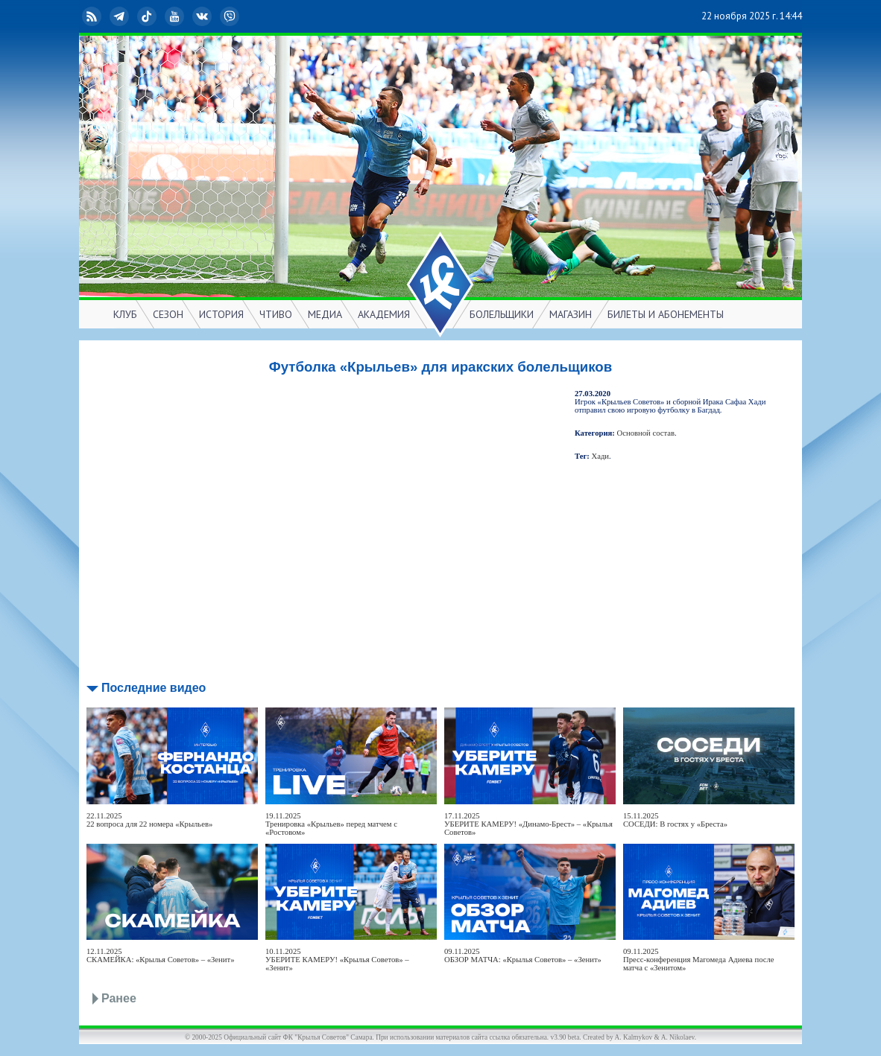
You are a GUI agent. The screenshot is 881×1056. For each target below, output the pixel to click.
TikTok (148, 16)
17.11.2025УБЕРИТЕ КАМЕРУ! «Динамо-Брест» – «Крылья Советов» (528, 824)
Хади (601, 456)
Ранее (118, 998)
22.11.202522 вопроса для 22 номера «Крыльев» (149, 820)
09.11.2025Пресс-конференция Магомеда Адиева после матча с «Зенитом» (698, 959)
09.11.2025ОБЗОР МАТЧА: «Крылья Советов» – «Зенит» (522, 955)
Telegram (121, 16)
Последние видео (153, 687)
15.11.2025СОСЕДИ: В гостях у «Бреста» (675, 820)
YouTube (176, 16)
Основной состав (646, 433)
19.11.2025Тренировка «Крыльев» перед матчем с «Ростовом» (331, 824)
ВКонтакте (203, 16)
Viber (231, 16)
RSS (93, 16)
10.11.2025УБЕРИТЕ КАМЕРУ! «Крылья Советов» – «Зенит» (337, 959)
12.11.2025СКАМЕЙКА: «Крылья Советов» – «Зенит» (160, 955)
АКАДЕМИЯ (384, 314)
